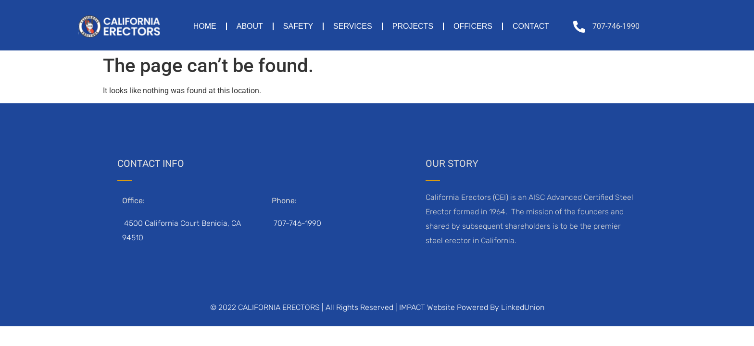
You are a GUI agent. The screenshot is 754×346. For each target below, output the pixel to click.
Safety (298, 26)
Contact (531, 26)
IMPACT (412, 307)
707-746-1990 (297, 223)
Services (352, 26)
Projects (412, 26)
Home (204, 26)
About (250, 26)
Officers (472, 26)
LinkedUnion (522, 307)
